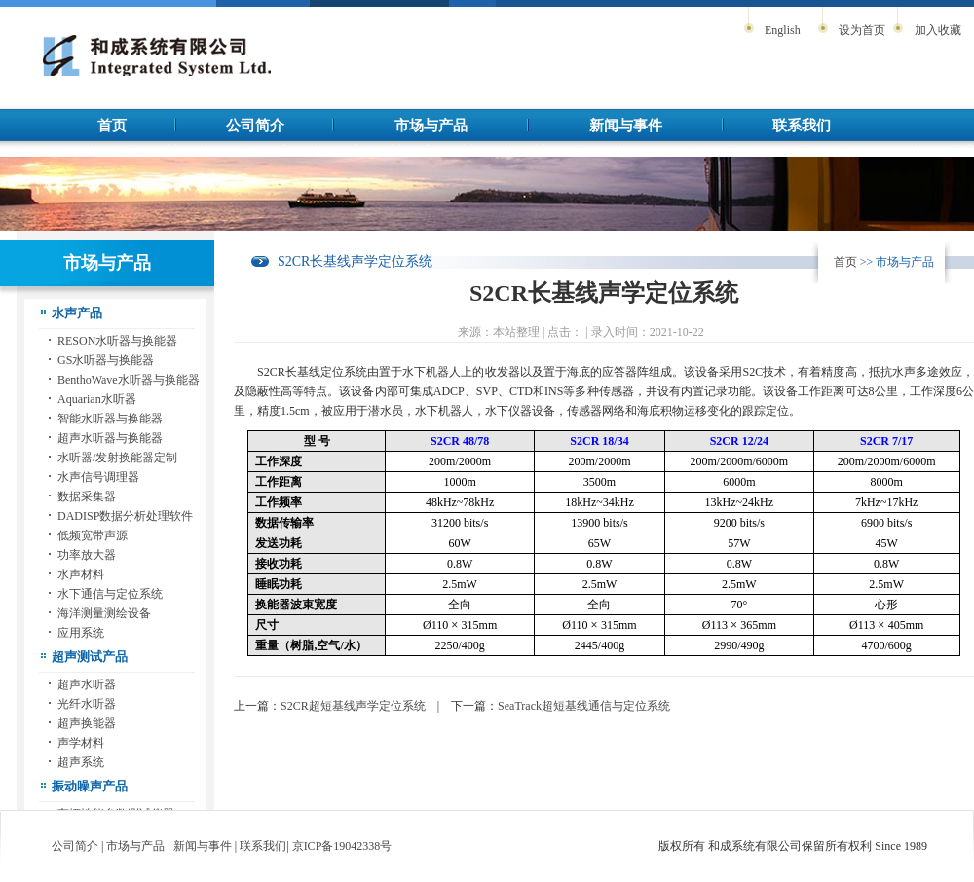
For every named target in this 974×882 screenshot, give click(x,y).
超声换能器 (86, 723)
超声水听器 (86, 684)
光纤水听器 (86, 704)
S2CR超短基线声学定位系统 (353, 706)
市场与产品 (431, 125)
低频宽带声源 (92, 535)
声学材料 (80, 743)
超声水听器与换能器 (110, 438)
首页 (112, 125)
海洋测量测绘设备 (104, 613)
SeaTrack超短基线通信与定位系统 (584, 706)
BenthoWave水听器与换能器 (128, 379)
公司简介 (255, 125)
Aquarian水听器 (96, 399)
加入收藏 (938, 30)
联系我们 (801, 125)
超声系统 (80, 762)
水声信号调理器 (98, 477)
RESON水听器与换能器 (117, 341)
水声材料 (80, 574)
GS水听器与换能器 (105, 360)
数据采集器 (86, 496)
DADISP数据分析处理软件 (125, 516)
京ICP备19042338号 (342, 846)
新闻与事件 (625, 125)
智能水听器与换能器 (110, 418)
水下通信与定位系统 (110, 594)
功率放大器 (86, 555)
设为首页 (862, 30)
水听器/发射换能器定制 (117, 457)
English (783, 30)
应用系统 (80, 633)
